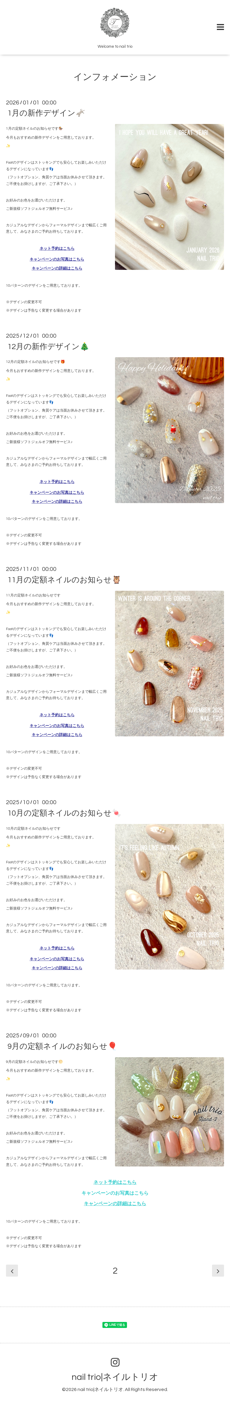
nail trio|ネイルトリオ (115, 1377)
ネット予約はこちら (57, 248)
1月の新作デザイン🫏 (46, 113)
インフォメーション (115, 77)
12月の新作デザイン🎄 (48, 346)
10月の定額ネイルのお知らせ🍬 (64, 813)
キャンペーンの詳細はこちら (57, 268)
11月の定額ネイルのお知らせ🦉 (64, 580)
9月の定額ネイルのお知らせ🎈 (62, 1046)
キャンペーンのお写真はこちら (57, 259)
